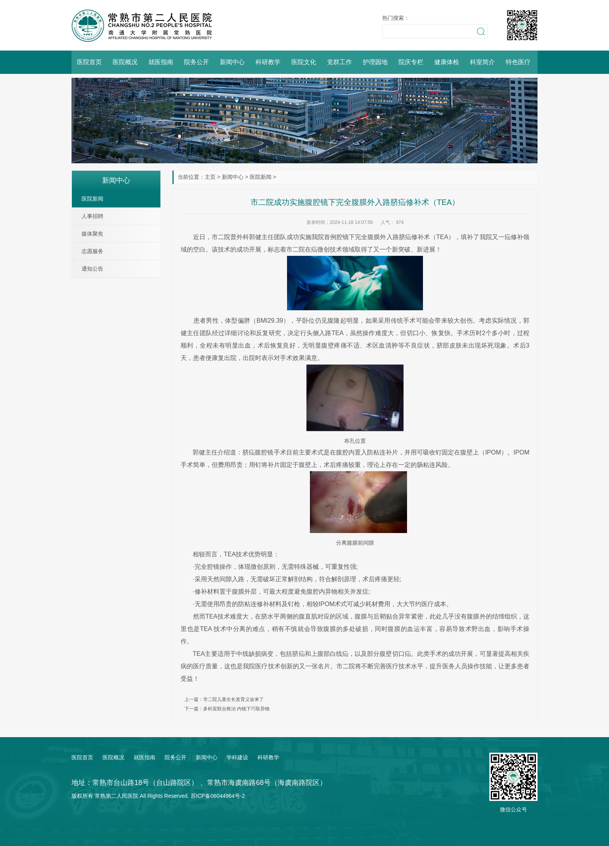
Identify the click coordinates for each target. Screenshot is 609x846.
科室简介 (482, 62)
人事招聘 (92, 216)
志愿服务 (92, 251)
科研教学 (268, 62)
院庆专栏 (410, 62)
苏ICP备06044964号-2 (218, 796)
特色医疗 (518, 62)
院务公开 (196, 62)
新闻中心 (232, 62)
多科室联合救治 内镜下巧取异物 (236, 708)
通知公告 (92, 269)
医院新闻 (260, 177)
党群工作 (339, 62)
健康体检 (446, 62)
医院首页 (89, 62)
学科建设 (237, 757)
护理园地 (375, 62)
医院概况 (125, 62)
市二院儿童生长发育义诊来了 (233, 699)
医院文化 (303, 62)
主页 (210, 177)
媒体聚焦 (92, 234)
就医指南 (160, 62)
